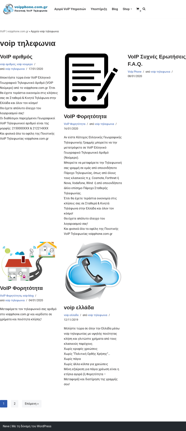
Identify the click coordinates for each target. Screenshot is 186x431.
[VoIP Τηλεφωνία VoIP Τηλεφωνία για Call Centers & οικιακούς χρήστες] (25, 9)
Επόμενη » (32, 403)
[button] (131, 9)
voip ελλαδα (71, 315)
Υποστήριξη (99, 9)
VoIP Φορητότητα (85, 116)
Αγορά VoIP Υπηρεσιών (70, 9)
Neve (6, 426)
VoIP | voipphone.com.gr (14, 31)
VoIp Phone (134, 71)
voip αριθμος (8, 64)
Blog (115, 9)
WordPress (44, 426)
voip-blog (28, 295)
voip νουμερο (25, 64)
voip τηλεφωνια (15, 69)
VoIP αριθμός (16, 57)
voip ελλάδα (79, 307)
